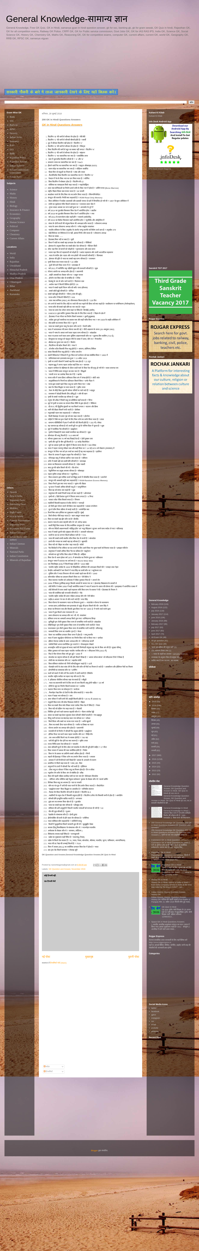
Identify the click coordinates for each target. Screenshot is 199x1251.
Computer (14, 230)
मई (152, 735)
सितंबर (154, 720)
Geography (15, 218)
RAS (12, 145)
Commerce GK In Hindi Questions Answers (170, 840)
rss (152, 1021)
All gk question (157, 640)
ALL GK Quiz (156, 644)
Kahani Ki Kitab (155, 116)
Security (14, 133)
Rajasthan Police (18, 157)
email (153, 1024)
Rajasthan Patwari (18, 161)
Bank (12, 117)
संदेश (47, 1066)
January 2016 (157, 621)
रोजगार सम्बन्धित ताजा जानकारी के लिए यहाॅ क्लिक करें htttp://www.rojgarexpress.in (168, 941)
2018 (154, 705)
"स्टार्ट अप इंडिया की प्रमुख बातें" (162, 647)
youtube (154, 1028)
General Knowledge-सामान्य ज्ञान (66, 19)
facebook (155, 1011)
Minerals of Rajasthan (20, 560)
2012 (154, 774)
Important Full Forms (20, 528)
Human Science (17, 222)
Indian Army (16, 137)
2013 (154, 770)
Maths (13, 193)
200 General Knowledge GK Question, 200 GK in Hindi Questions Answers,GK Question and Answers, (171, 825)
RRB (12, 153)
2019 (154, 701)
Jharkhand (15, 290)
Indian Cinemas (17, 543)
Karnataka (15, 294)
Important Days (17, 524)
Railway (14, 125)
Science (13, 189)
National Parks (17, 552)
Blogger (94, 1150)
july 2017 (155, 627)
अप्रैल (153, 739)
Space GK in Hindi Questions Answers (167, 922)
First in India (16, 496)
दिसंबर (154, 709)
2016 (154, 759)
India (12, 257)
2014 (154, 766)
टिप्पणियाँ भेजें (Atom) (58, 963)
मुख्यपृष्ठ (89, 956)
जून (152, 731)
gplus (153, 1015)
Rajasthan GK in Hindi (171, 865)
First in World (16, 516)
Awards (13, 492)
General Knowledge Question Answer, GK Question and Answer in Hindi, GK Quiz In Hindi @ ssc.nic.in (176, 789)
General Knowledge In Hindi (176, 808)
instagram (155, 1018)
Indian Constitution (19, 556)
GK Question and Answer (59, 869)
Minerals (14, 548)
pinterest (155, 1031)
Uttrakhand (15, 265)
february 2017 (157, 624)
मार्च (153, 743)
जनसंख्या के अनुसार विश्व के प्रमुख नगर (165, 657)
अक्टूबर (154, 716)
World (13, 253)
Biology (14, 206)
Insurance (14, 141)
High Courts (16, 512)
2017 (154, 755)
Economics (15, 214)
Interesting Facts (18, 504)
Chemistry (15, 234)
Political (14, 226)
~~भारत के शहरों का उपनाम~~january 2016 (168, 654)
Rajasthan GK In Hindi (161, 852)
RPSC (13, 129)
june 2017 (155, 631)
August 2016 (156, 607)
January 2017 (157, 614)
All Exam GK (156, 637)
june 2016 (155, 617)
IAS (12, 149)
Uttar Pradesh (16, 278)
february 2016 (157, 604)
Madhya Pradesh (18, 274)
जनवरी (154, 750)
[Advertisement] (77, 64)
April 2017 (155, 634)
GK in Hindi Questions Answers (62, 124)
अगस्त (153, 724)
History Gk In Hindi (159, 880)
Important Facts (17, 500)
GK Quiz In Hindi (169, 907)
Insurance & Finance (20, 210)
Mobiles (14, 508)
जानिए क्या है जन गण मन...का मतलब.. (165, 660)
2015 (154, 763)
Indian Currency (17, 532)
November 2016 (78, 869)
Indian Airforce (17, 165)
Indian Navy (16, 177)
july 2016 (155, 611)
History (13, 197)
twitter (154, 1008)
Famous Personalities (20, 520)
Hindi (12, 202)
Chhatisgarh (15, 282)
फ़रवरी (153, 747)
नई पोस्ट (46, 956)
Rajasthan (14, 261)
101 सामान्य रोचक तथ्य (159, 650)
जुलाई (153, 728)
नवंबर (153, 712)
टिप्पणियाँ (48, 1071)
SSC (12, 121)
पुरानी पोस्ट (133, 956)
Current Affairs (17, 238)
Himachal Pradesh (18, 269)
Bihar (12, 286)
